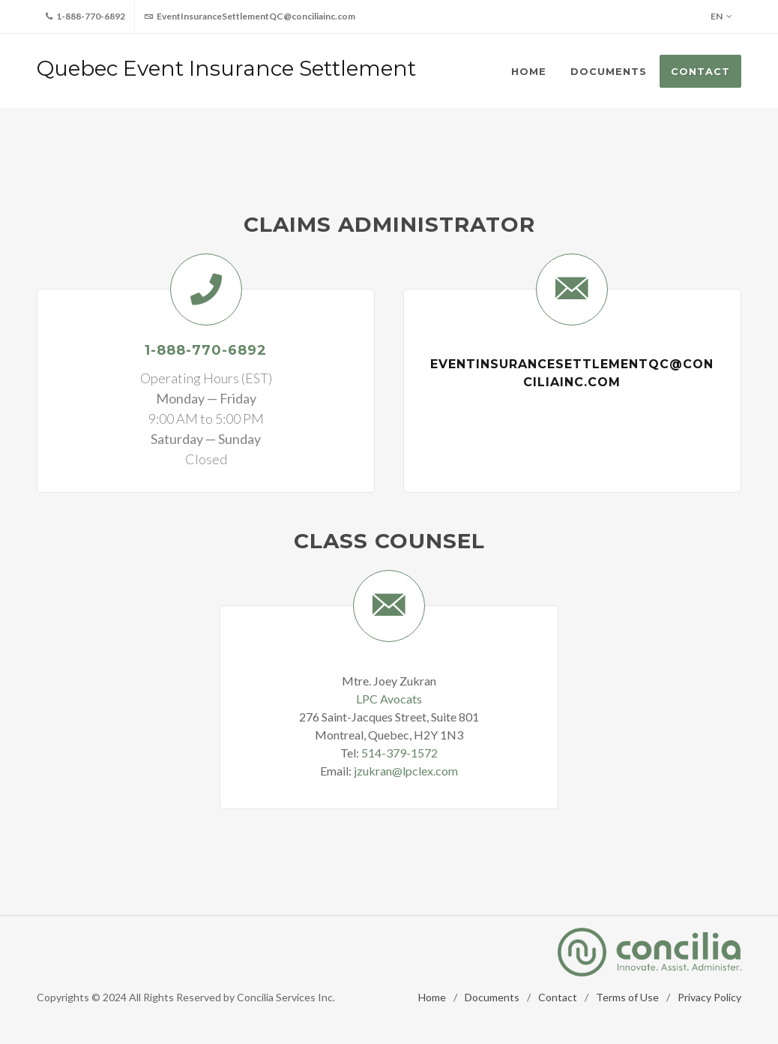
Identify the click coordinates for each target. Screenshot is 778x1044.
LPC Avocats (389, 699)
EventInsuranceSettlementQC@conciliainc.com (249, 16)
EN (721, 16)
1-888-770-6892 (85, 16)
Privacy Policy (709, 997)
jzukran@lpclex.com (406, 771)
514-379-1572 (399, 753)
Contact (557, 997)
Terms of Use (627, 997)
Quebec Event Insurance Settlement (226, 68)
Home (432, 997)
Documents (492, 997)
